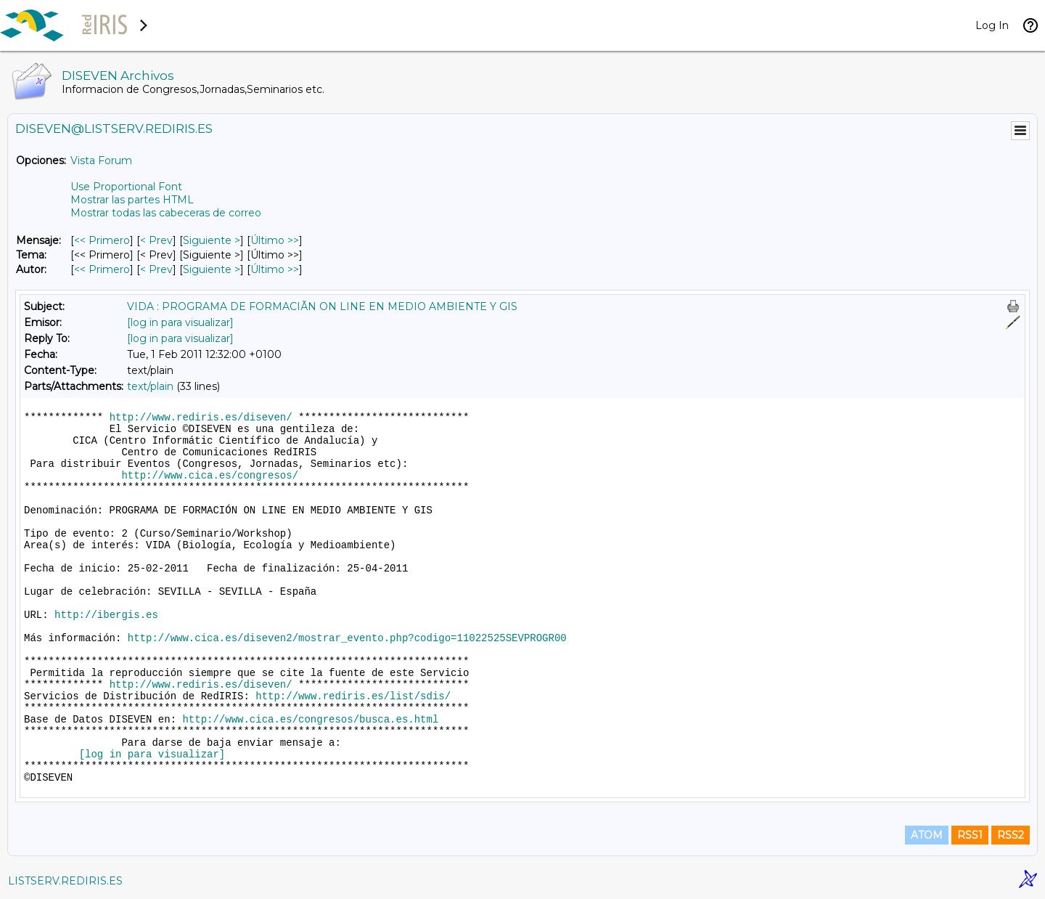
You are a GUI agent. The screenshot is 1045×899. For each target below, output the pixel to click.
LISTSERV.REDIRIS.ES (65, 880)
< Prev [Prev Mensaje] (156, 240)
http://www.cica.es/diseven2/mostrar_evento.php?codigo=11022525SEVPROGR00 (347, 638)
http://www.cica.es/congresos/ (209, 475)
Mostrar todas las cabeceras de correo (165, 212)
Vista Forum (101, 160)
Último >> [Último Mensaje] (274, 240)
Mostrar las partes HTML (132, 199)
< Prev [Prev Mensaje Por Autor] (156, 269)
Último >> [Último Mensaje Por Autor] (274, 269)
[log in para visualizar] (180, 322)
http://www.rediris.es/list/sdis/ (353, 696)
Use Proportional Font (126, 186)
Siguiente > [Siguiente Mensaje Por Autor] (211, 269)
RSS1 (970, 835)
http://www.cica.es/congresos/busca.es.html (310, 719)
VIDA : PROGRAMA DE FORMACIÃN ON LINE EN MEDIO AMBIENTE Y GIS (322, 306)
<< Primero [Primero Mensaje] (102, 240)
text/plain (150, 386)
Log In (992, 25)
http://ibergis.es (106, 615)
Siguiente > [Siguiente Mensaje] (211, 240)
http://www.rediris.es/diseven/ (201, 417)
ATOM (927, 835)
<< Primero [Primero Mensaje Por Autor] (102, 269)
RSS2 (1010, 835)
